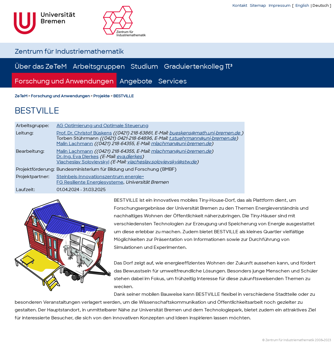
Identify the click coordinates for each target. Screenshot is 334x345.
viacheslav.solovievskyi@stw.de (162, 162)
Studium (144, 66)
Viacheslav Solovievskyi (83, 162)
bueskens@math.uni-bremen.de (205, 133)
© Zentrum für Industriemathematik (288, 340)
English (302, 5)
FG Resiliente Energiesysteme (90, 182)
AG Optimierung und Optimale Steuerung (102, 126)
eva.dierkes (129, 157)
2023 (327, 340)
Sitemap (258, 5)
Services (172, 81)
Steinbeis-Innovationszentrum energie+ (100, 177)
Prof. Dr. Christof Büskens (84, 133)
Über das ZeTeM (41, 66)
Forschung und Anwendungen (64, 81)
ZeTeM (21, 95)
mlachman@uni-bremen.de (181, 144)
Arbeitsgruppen (99, 66)
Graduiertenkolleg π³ (198, 66)
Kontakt (239, 5)
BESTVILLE (123, 95)
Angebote (135, 81)
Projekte (101, 95)
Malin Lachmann (75, 144)
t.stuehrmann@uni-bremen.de (202, 138)
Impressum (279, 5)
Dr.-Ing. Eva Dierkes (78, 157)
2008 (319, 340)
